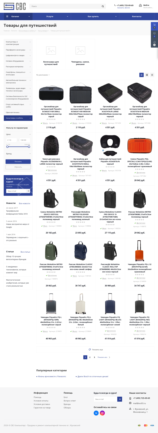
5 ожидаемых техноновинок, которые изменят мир (16, 269)
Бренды (67, 404)
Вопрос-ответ (70, 400)
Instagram (102, 413)
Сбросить (18, 167)
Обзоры (67, 407)
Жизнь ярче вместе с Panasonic (52, 376)
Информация (41, 392)
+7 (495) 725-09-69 (125, 5)
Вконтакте (96, 413)
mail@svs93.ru (139, 403)
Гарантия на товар (42, 407)
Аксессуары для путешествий (51, 62)
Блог (66, 397)
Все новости (24, 203)
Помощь (37, 397)
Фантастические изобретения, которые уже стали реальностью (17, 283)
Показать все (102, 357)
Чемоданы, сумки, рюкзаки (80, 62)
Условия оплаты (41, 400)
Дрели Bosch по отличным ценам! (93, 376)
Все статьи (25, 252)
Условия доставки (42, 404)
